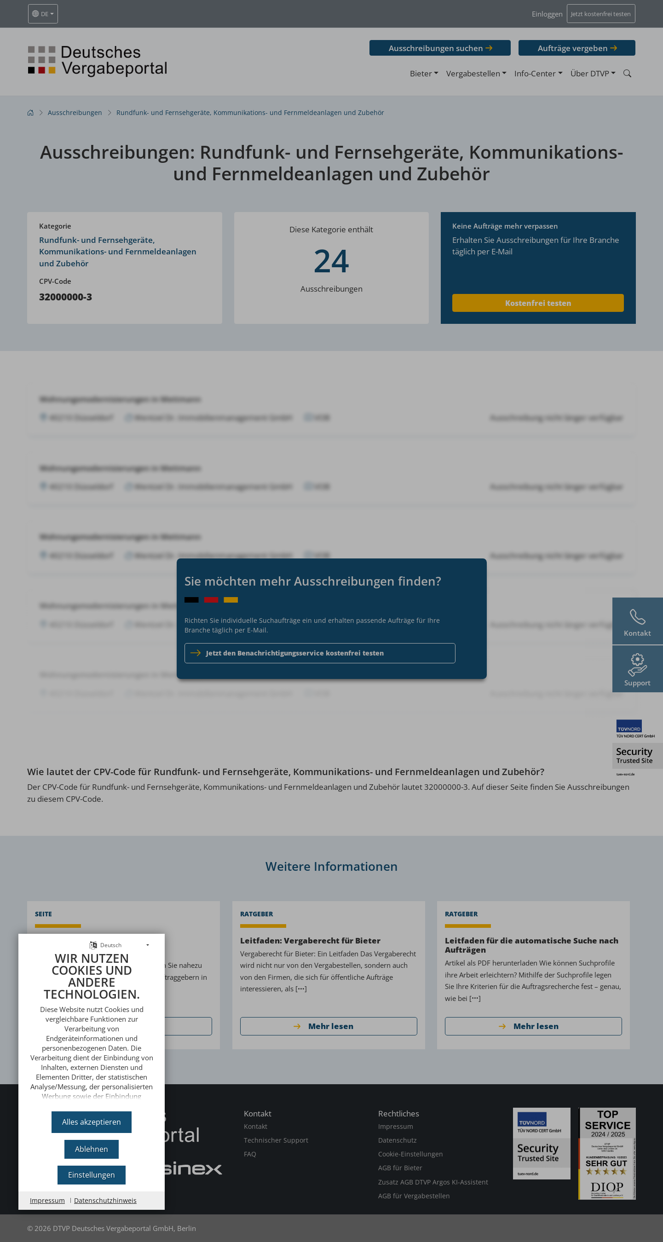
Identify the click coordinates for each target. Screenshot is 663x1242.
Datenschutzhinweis (105, 1200)
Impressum (47, 1200)
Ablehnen (91, 1149)
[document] (91, 1028)
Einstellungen (91, 1175)
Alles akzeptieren (91, 1122)
